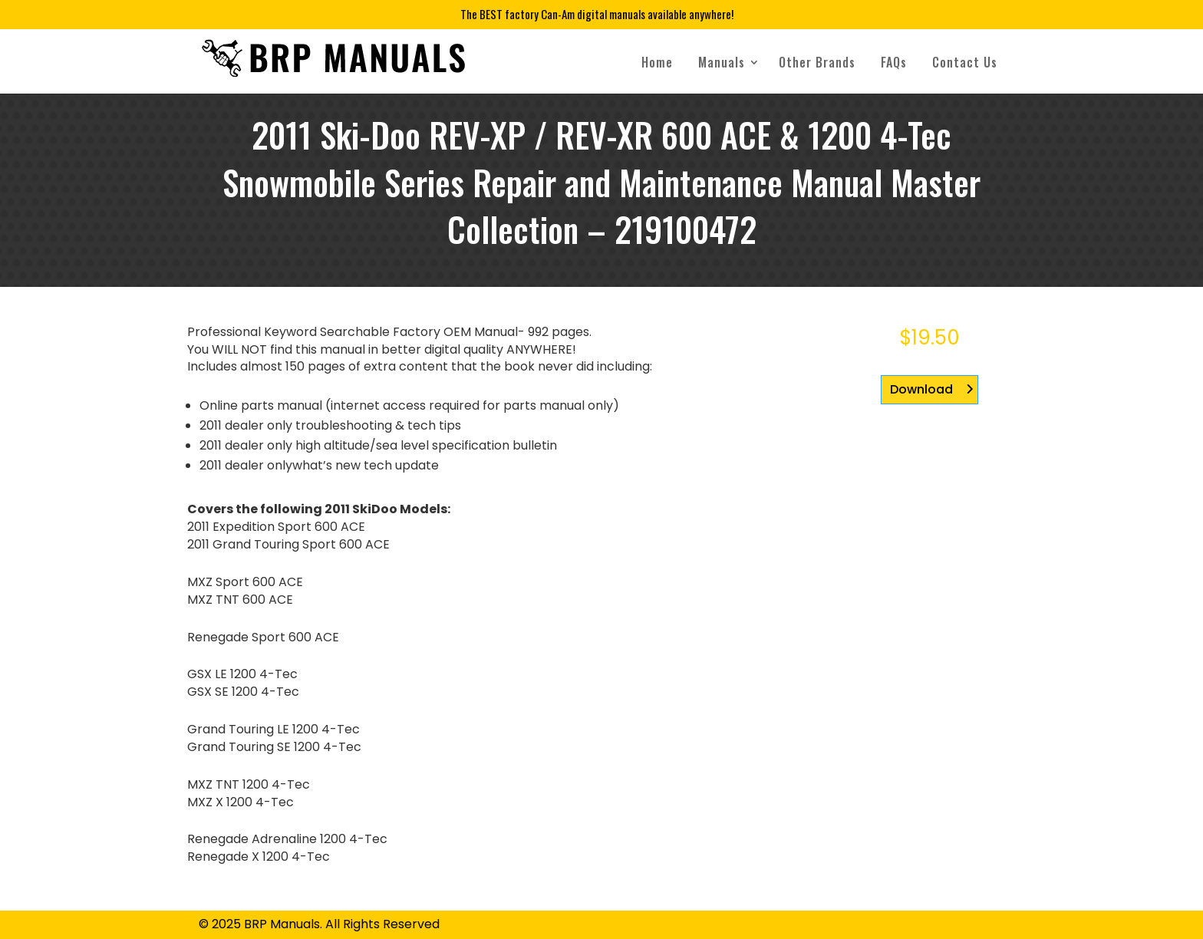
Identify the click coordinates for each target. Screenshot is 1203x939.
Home (657, 62)
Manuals (721, 62)
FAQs (894, 62)
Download (921, 389)
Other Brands (817, 62)
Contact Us (964, 62)
